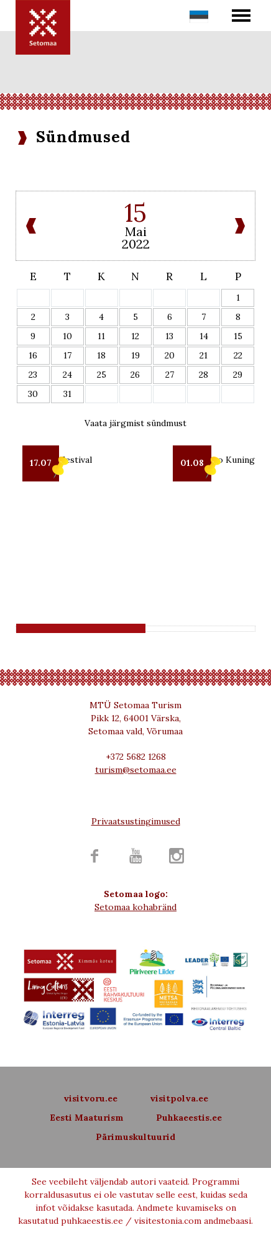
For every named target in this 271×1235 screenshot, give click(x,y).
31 (67, 393)
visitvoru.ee (90, 1098)
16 (33, 355)
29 (237, 374)
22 (238, 355)
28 (203, 374)
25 (101, 374)
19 (135, 355)
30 (33, 393)
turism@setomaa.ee (136, 769)
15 (238, 336)
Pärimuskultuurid (135, 1136)
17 (67, 355)
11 (101, 336)
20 (170, 355)
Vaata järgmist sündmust (135, 423)
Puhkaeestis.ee (189, 1117)
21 (204, 355)
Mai (136, 231)
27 (169, 374)
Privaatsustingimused (135, 821)
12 (135, 336)
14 (204, 336)
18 (101, 355)
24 (67, 374)
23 (33, 374)
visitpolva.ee (179, 1098)
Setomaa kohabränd (135, 907)
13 (169, 336)
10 (67, 336)
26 (135, 374)
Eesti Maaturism (87, 1117)
